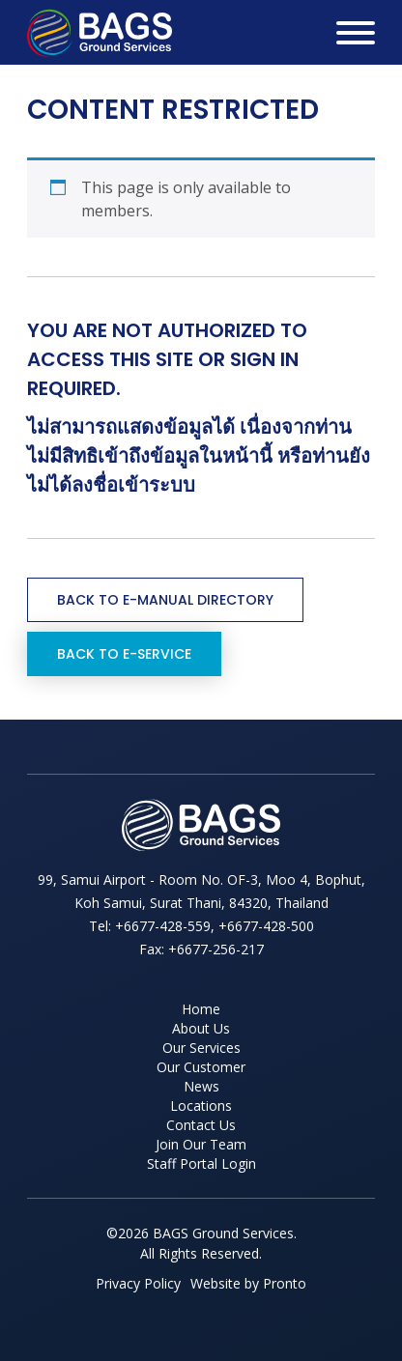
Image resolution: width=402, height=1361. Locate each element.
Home (201, 1009)
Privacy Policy (138, 1283)
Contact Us (201, 1125)
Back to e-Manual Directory (165, 600)
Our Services (201, 1047)
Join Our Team (201, 1144)
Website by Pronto (248, 1283)
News (201, 1086)
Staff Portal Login (201, 1163)
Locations (201, 1105)
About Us (201, 1028)
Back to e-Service (124, 654)
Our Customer (201, 1067)
